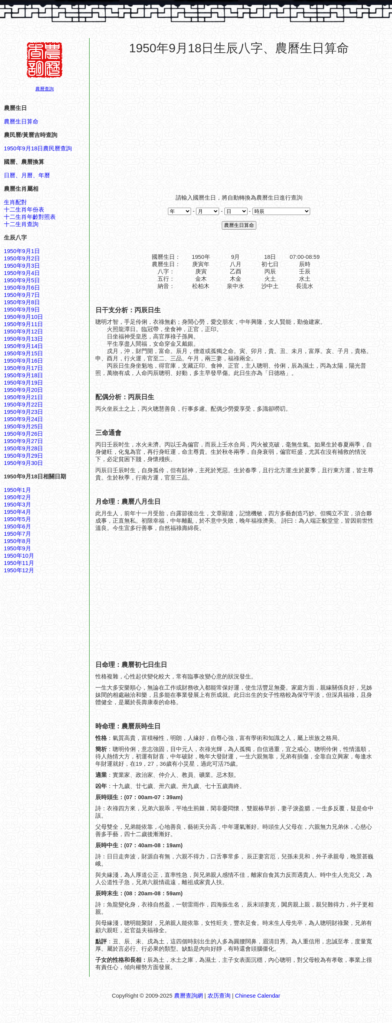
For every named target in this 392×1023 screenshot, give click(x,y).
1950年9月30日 (23, 463)
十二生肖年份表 (24, 210)
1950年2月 (17, 497)
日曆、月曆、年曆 (27, 175)
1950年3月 (17, 505)
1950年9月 (17, 548)
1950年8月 (17, 541)
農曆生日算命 (21, 121)
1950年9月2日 (22, 258)
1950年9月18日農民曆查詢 (38, 148)
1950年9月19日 (23, 383)
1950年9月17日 (23, 368)
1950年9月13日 (23, 339)
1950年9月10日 (23, 317)
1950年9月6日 (22, 288)
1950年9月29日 (23, 456)
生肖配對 (15, 202)
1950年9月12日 (23, 331)
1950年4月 (17, 512)
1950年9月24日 (23, 419)
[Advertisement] (239, 121)
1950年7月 (17, 534)
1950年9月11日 (23, 324)
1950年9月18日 (23, 375)
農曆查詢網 (188, 996)
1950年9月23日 (23, 412)
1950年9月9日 (22, 310)
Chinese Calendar (257, 996)
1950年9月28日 (23, 448)
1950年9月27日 (23, 441)
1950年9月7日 (22, 295)
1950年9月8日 (22, 302)
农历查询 (219, 996)
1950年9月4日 (22, 273)
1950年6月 (17, 526)
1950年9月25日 (23, 426)
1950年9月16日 (23, 361)
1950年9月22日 (23, 405)
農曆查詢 (44, 89)
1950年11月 (19, 563)
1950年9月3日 (22, 266)
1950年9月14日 (23, 346)
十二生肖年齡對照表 (30, 217)
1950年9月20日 (23, 390)
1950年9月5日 (22, 280)
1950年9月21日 (23, 397)
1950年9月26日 (23, 434)
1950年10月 (19, 556)
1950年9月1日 (22, 251)
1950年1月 (17, 490)
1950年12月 (19, 570)
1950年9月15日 (23, 353)
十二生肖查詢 (21, 224)
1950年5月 (17, 519)
